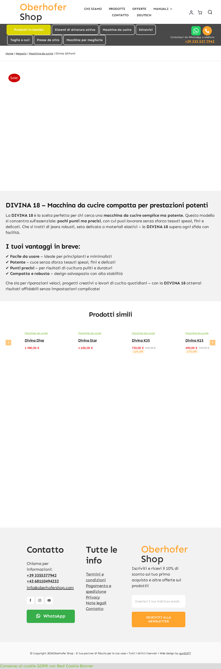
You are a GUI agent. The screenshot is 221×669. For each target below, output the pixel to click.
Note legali (96, 602)
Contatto (94, 608)
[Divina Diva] (12, 334)
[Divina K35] (119, 334)
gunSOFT (185, 653)
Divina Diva (34, 340)
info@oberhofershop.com (50, 587)
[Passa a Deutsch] (143, 15)
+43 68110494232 (43, 581)
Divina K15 (194, 340)
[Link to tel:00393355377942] (207, 30)
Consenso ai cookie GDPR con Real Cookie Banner (46, 665)
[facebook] (30, 600)
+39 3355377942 (42, 575)
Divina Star (87, 340)
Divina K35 (141, 340)
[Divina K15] (173, 334)
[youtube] (49, 600)
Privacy (93, 597)
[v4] (135, 546)
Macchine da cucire (36, 333)
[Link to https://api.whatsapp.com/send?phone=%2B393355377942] (196, 30)
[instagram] (39, 600)
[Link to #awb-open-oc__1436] (210, 12)
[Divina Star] (66, 334)
